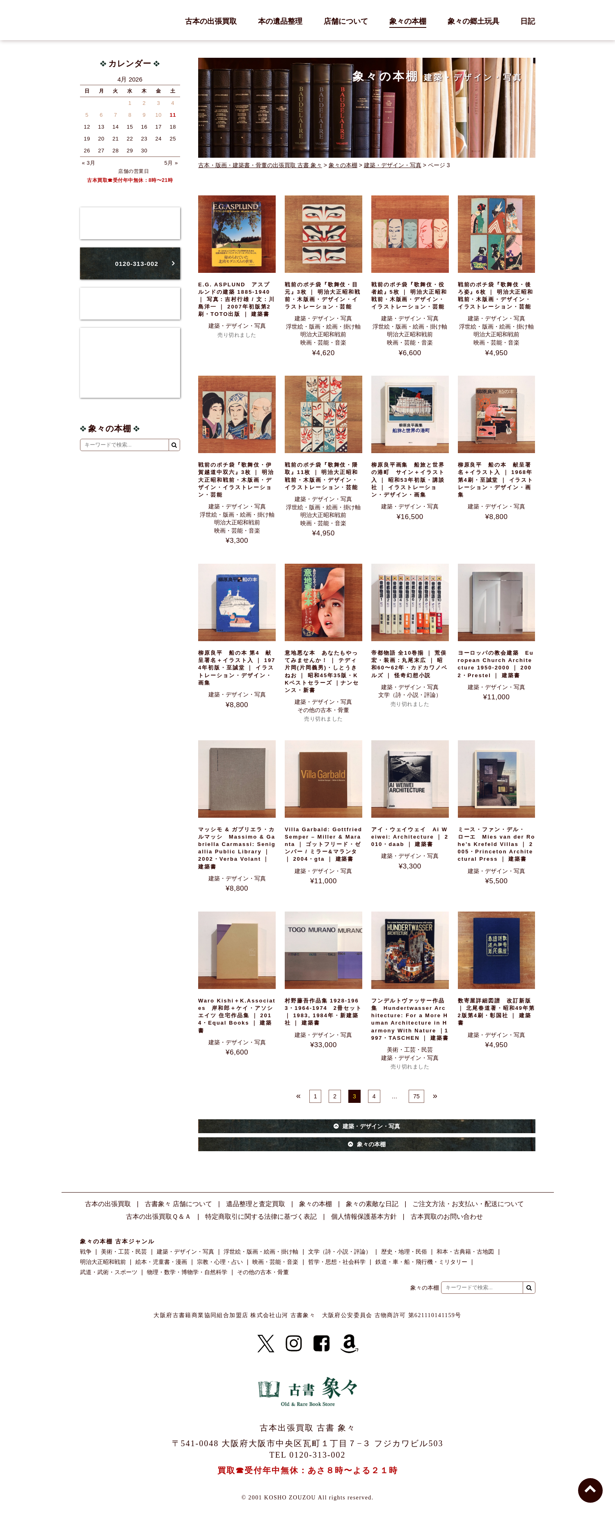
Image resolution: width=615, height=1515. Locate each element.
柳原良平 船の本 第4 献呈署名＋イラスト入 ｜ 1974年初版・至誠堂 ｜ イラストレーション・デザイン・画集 (236, 668)
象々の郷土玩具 (473, 21)
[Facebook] (321, 1343)
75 (416, 1096)
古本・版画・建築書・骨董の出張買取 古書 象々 (260, 165)
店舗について (346, 21)
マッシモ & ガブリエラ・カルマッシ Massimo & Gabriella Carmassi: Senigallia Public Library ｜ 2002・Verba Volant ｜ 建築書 (237, 848)
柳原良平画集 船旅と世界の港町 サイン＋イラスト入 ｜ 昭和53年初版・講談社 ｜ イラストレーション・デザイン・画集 (408, 480)
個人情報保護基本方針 (364, 1216)
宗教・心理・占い (220, 1262)
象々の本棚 (407, 21)
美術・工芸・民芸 (410, 1049)
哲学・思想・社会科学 (337, 1262)
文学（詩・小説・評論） (409, 695)
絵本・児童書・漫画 (161, 1262)
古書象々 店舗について (178, 1203)
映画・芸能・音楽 (323, 342)
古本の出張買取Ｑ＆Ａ (158, 1216)
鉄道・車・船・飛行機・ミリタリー (421, 1262)
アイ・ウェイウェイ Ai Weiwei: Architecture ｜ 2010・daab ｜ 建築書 (409, 836)
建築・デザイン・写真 (392, 165)
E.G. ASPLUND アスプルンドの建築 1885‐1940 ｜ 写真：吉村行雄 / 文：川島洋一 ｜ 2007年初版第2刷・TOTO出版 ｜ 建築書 (236, 299)
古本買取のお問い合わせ (447, 1216)
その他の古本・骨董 (323, 710)
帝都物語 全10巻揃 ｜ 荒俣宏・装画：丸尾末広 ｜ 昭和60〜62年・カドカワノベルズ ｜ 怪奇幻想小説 (409, 664)
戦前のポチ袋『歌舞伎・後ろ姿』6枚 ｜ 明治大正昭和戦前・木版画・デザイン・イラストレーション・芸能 (496, 295)
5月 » (171, 163)
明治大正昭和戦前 (323, 334)
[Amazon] (349, 1343)
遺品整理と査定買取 (255, 1203)
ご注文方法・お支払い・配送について (468, 1203)
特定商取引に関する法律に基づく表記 (261, 1216)
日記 (527, 21)
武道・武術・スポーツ (108, 1272)
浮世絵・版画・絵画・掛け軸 (323, 326)
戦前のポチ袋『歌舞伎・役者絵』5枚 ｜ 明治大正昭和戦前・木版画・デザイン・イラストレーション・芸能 (409, 295)
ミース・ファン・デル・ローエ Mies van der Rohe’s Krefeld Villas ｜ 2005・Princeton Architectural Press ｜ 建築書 (496, 844)
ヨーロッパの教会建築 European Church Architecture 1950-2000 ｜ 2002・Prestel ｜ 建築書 (496, 664)
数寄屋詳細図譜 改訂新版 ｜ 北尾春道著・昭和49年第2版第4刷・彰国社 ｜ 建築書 (496, 1012)
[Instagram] (293, 1343)
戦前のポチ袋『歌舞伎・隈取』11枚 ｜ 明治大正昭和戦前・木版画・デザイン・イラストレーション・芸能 (321, 476)
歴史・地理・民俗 (404, 1251)
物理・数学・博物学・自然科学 (187, 1272)
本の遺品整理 (280, 21)
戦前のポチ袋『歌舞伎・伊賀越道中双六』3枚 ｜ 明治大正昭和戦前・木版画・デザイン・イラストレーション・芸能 (236, 480)
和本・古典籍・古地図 (465, 1251)
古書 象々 (98, 20)
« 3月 (89, 163)
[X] (266, 1343)
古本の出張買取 (211, 21)
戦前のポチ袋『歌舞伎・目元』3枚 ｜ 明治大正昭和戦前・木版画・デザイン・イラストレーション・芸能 (323, 295)
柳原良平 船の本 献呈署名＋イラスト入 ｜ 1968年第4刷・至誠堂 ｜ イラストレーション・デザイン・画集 (496, 480)
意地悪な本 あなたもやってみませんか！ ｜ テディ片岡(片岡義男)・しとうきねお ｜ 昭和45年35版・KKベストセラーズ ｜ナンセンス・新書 (322, 671)
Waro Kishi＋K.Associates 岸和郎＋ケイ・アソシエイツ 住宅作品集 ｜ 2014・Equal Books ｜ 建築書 (237, 1016)
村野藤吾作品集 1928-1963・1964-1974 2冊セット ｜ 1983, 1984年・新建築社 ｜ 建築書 (323, 1012)
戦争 (85, 1251)
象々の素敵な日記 (372, 1203)
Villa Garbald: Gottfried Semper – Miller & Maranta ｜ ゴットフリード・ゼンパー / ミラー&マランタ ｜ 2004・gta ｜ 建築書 (323, 844)
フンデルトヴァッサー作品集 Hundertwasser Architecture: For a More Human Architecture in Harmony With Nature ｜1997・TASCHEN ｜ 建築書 (410, 1019)
